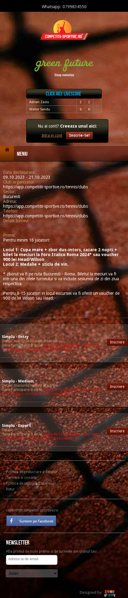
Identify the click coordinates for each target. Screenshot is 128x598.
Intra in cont (52, 135)
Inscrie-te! (79, 135)
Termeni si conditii (21, 478)
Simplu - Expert (16, 425)
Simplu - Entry (15, 336)
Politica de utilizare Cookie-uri (31, 483)
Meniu (22, 154)
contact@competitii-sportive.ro (32, 510)
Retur (10, 489)
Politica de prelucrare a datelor (31, 472)
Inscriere (117, 342)
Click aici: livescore (63, 94)
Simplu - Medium (18, 381)
